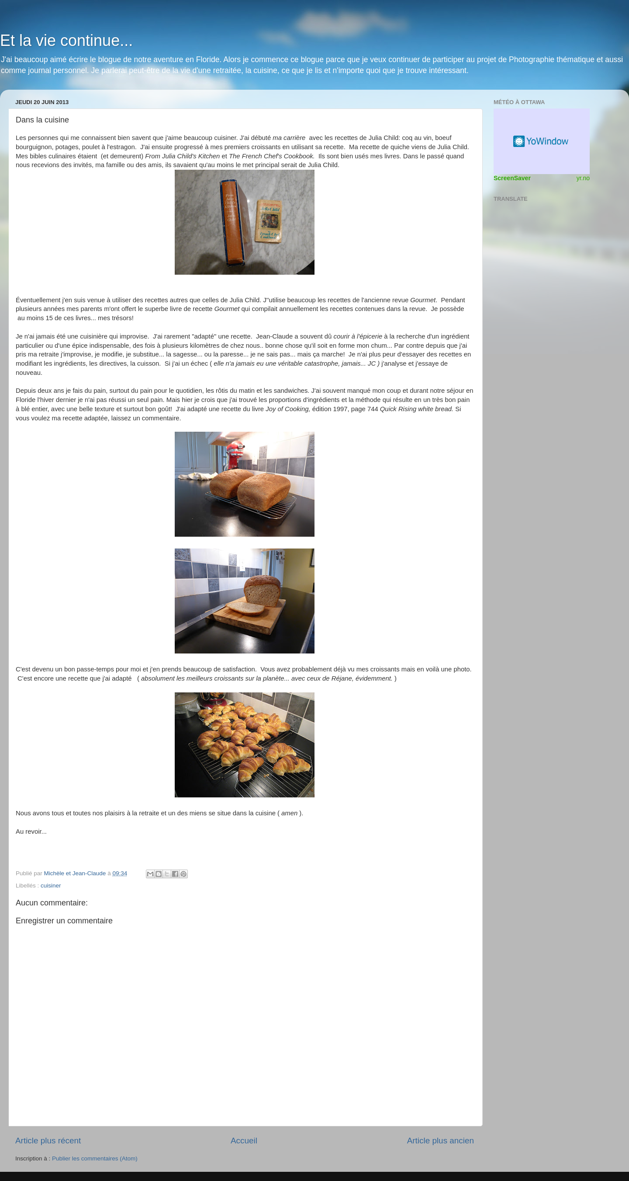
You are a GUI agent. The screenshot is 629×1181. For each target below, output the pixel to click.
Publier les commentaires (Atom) (95, 1158)
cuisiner (51, 885)
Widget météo (542, 141)
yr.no (583, 178)
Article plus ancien (440, 1140)
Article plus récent (48, 1140)
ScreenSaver (512, 178)
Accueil (244, 1140)
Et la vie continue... (66, 40)
